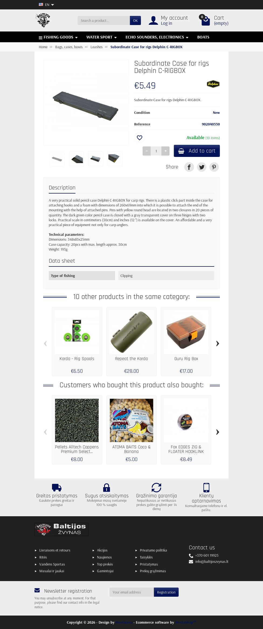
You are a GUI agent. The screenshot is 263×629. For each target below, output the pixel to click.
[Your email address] (131, 592)
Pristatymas (149, 564)
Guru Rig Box (186, 359)
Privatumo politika (153, 550)
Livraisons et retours (54, 550)
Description (62, 187)
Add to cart (197, 151)
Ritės (43, 557)
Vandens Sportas (52, 564)
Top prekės (105, 564)
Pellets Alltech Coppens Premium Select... (77, 449)
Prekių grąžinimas (153, 570)
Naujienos (104, 557)
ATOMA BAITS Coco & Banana (131, 449)
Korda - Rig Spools (77, 359)
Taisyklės (146, 557)
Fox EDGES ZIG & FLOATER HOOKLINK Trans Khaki (186, 451)
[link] (189, 167)
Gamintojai (105, 570)
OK (135, 20)
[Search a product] (104, 20)
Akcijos (102, 550)
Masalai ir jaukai (51, 570)
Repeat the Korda (131, 359)
